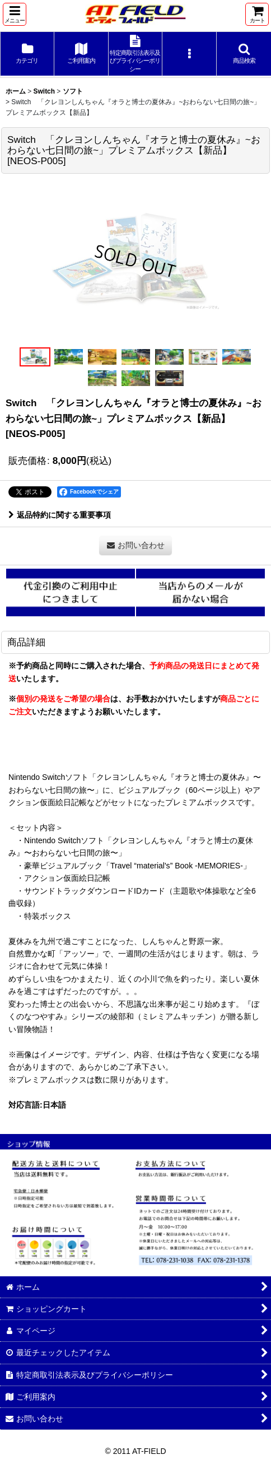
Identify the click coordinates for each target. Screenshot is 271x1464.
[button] (14, 14)
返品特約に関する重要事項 (59, 514)
